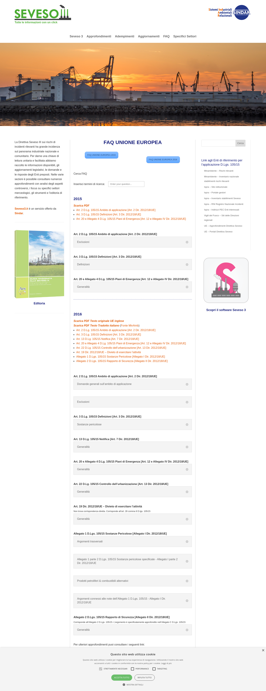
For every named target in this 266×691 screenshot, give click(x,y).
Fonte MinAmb (130, 325)
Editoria (39, 303)
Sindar (19, 213)
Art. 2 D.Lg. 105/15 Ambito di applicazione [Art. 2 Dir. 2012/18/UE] (115, 210)
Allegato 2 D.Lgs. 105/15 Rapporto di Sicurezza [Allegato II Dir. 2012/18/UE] (122, 361)
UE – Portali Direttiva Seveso (218, 231)
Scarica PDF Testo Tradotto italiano (96, 325)
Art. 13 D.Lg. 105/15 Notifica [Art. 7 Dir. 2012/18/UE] (107, 339)
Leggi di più (166, 663)
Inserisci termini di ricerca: (89, 184)
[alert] (133, 669)
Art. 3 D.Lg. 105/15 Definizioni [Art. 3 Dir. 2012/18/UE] (108, 214)
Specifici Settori (184, 36)
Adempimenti (124, 36)
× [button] (263, 650)
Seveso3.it (21, 208)
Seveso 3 (76, 36)
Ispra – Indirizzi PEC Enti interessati (221, 209)
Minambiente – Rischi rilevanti (218, 171)
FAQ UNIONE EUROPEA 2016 (163, 159)
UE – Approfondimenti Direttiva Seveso (223, 226)
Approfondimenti (99, 36)
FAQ (166, 36)
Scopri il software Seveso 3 (226, 310)
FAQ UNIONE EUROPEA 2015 (101, 155)
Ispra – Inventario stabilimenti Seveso (222, 198)
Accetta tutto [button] (121, 677)
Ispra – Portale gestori (215, 192)
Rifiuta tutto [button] (144, 677)
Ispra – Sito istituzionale (215, 187)
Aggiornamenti (148, 36)
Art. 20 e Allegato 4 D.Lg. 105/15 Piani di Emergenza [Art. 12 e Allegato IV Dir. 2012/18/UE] (131, 218)
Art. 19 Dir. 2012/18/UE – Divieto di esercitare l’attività (108, 352)
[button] (133, 684)
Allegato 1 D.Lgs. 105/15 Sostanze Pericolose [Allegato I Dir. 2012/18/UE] (120, 356)
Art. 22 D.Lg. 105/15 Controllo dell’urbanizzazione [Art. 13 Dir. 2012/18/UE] (121, 347)
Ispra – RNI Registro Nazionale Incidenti (223, 204)
